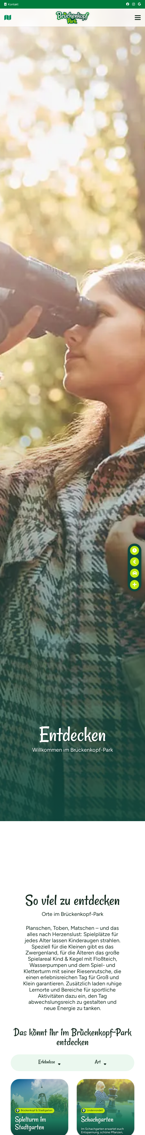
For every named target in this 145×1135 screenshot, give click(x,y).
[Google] (139, 4)
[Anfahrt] (134, 573)
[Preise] (134, 561)
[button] (137, 18)
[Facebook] (127, 4)
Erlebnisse (46, 1062)
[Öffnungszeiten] (134, 550)
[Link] (7, 17)
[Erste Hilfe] (134, 584)
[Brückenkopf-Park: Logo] (72, 17)
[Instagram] (133, 4)
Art (98, 1062)
